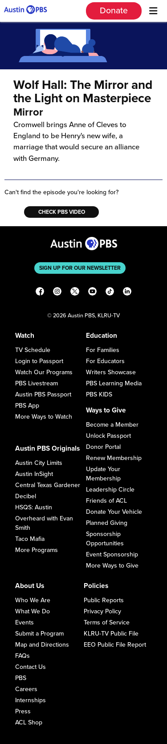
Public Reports (104, 600)
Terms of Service (107, 622)
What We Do (32, 611)
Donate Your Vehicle (114, 512)
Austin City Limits (38, 463)
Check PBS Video (61, 212)
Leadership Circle (110, 489)
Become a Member (112, 424)
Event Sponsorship (112, 554)
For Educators (105, 361)
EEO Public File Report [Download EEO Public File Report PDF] (115, 644)
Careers (26, 689)
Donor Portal (103, 447)
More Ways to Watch (43, 416)
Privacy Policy (102, 611)
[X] (74, 293)
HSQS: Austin (33, 507)
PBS (20, 678)
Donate (114, 10)
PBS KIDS (99, 394)
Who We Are (32, 600)
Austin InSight (34, 474)
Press (23, 711)
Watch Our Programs (44, 372)
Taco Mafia (30, 539)
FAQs (22, 656)
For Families (102, 350)
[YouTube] (92, 293)
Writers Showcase (111, 372)
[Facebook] (40, 293)
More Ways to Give (112, 565)
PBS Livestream (36, 383)
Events (24, 622)
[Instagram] (57, 293)
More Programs (36, 550)
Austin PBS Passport (43, 394)
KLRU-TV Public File (111, 633)
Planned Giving (106, 523)
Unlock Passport (108, 436)
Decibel (25, 496)
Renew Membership (114, 458)
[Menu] (153, 11)
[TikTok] (109, 293)
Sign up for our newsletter (80, 268)
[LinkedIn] (127, 293)
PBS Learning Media (114, 383)
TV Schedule (32, 350)
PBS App (27, 405)
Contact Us (30, 667)
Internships (30, 700)
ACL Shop (28, 722)
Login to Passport (39, 361)
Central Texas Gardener (47, 485)
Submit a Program (39, 633)
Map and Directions (42, 644)
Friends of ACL (106, 500)
